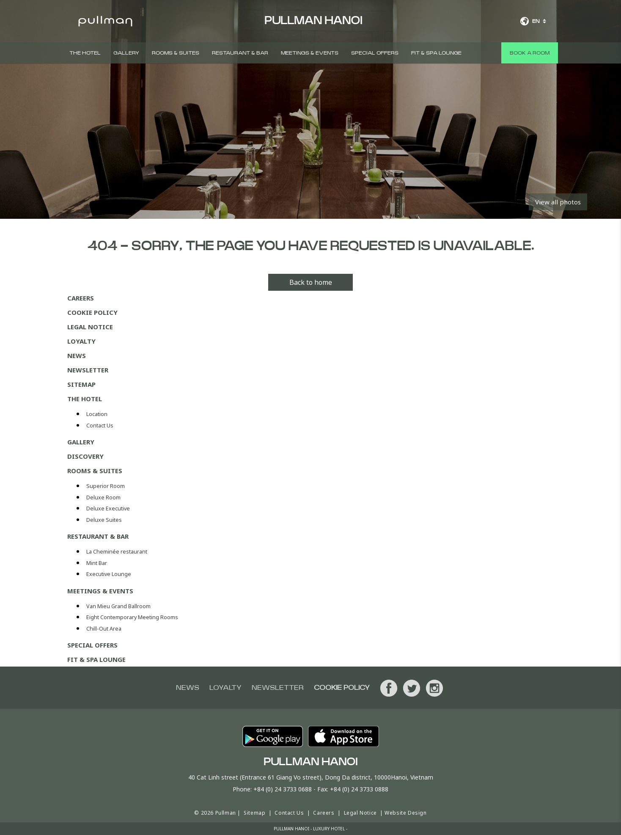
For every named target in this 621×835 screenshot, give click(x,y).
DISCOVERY (85, 456)
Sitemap (81, 384)
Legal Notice (90, 326)
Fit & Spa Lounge (436, 52)
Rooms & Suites (175, 52)
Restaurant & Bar (240, 52)
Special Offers (374, 52)
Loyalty (81, 341)
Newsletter (87, 370)
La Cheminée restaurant (116, 551)
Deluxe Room (103, 497)
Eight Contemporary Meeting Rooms (132, 617)
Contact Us (99, 425)
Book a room (530, 52)
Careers (80, 298)
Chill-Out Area (103, 628)
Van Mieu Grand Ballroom (118, 606)
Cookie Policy (92, 312)
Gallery (126, 52)
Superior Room (105, 486)
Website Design (405, 812)
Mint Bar (96, 563)
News (76, 355)
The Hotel (85, 52)
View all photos (558, 202)
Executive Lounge (108, 574)
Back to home (310, 282)
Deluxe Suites (104, 520)
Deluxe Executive (108, 508)
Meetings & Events (309, 52)
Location (96, 414)
